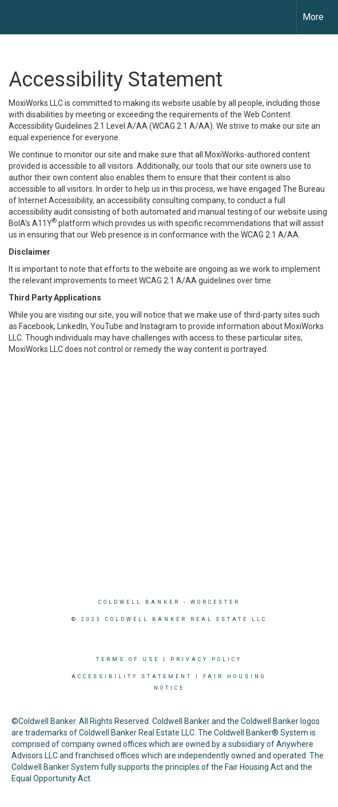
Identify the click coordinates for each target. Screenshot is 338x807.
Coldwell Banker (139, 602)
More (313, 16)
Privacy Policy (206, 659)
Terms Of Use (128, 659)
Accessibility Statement (131, 676)
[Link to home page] (19, 17)
